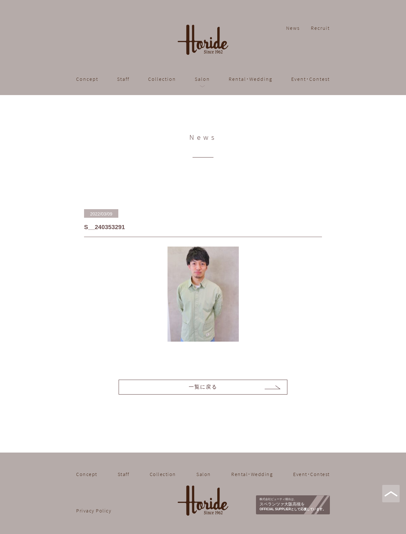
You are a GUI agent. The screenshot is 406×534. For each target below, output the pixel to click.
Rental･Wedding (250, 79)
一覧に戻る (203, 386)
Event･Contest (310, 79)
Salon (202, 79)
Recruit (320, 28)
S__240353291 (104, 227)
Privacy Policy (93, 510)
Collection (162, 79)
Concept (87, 79)
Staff (123, 79)
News (293, 28)
